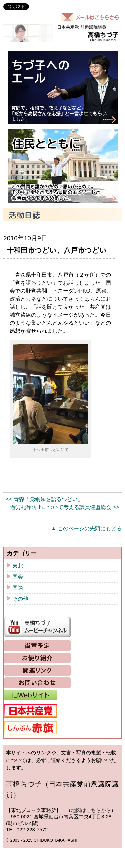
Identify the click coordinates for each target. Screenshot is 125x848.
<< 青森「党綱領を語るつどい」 (44, 499)
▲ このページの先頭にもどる (86, 528)
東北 (17, 566)
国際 (17, 588)
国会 (17, 577)
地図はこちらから (91, 810)
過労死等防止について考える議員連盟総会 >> (64, 507)
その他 (20, 599)
